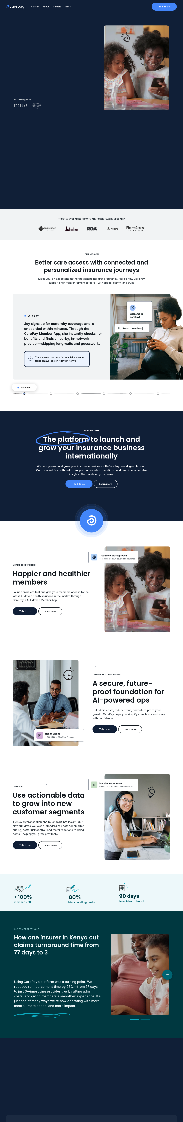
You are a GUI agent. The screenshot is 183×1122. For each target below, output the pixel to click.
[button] (167, 975)
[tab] (19, 393)
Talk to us (164, 6)
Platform (35, 6)
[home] (15, 7)
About (46, 6)
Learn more (105, 484)
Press (68, 6)
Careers (57, 6)
